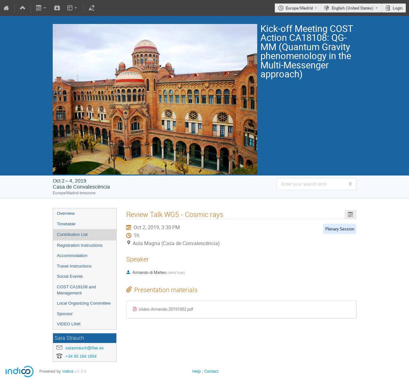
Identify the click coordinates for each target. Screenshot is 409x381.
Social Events (70, 276)
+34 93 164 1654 (81, 356)
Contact (211, 371)
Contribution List (72, 234)
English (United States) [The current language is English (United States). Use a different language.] (353, 8)
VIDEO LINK (69, 324)
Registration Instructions (80, 245)
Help (196, 371)
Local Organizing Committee (84, 303)
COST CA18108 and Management (76, 289)
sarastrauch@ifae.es (85, 348)
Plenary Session (339, 229)
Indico (67, 371)
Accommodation (72, 255)
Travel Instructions (74, 266)
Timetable (66, 224)
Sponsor (65, 313)
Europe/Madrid (299, 8)
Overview (66, 213)
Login (398, 8)
